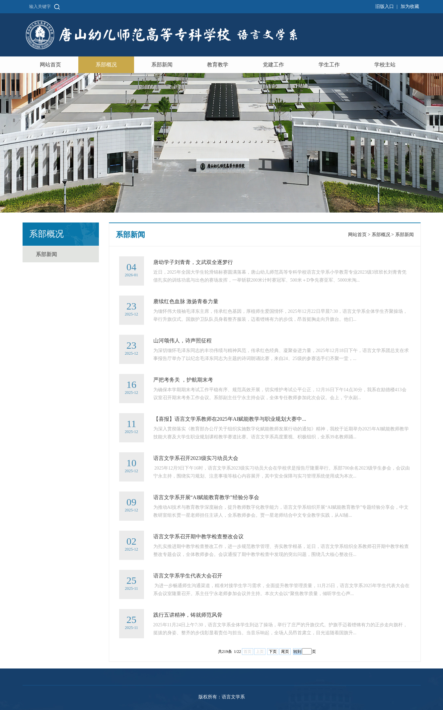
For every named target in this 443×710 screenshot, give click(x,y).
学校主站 (385, 64)
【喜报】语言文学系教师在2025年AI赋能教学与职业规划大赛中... (229, 419)
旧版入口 (384, 6)
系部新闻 (162, 64)
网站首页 (50, 64)
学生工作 (329, 64)
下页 (273, 651)
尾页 (285, 651)
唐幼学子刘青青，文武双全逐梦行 (193, 262)
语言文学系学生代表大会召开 (187, 575)
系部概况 (106, 64)
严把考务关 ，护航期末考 (183, 380)
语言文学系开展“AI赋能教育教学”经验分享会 (206, 497)
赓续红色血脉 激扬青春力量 (185, 301)
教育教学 (217, 64)
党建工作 (273, 64)
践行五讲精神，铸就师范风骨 (187, 615)
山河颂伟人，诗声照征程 (182, 340)
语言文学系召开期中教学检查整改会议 (198, 536)
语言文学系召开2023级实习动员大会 (195, 458)
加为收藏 (410, 6)
